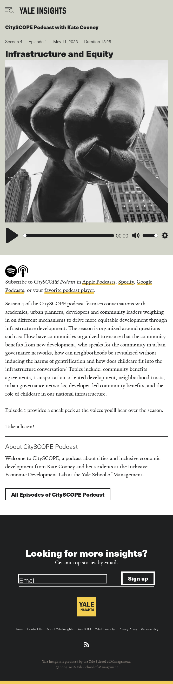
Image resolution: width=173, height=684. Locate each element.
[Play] (12, 235)
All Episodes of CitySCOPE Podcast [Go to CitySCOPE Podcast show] (57, 494)
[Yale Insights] (42, 11)
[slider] (68, 235)
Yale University (105, 629)
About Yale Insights (60, 629)
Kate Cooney (82, 27)
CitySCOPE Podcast (29, 27)
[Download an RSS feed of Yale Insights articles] (86, 644)
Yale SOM (84, 629)
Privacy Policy (128, 629)
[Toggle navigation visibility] (9, 10)
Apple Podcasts (98, 282)
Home (19, 629)
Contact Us (35, 629)
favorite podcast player (69, 290)
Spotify (126, 282)
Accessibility (149, 629)
